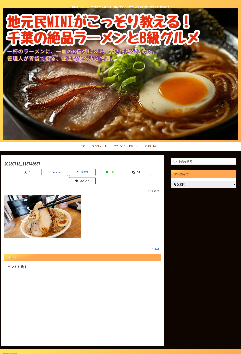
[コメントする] (148, 172)
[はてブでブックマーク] (69, 172)
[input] (203, 161)
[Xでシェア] (16, 172)
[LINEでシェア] (95, 172)
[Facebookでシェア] (43, 172)
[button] (121, 172)
